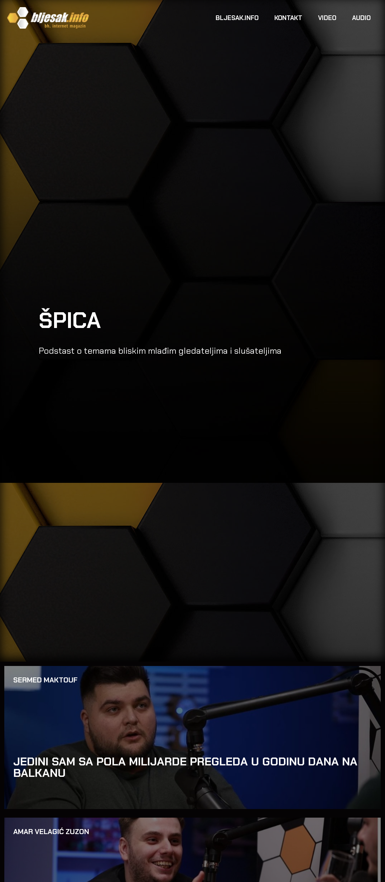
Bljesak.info (237, 18)
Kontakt (288, 18)
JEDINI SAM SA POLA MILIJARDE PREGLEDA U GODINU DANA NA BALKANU (185, 767)
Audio (361, 18)
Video (327, 18)
